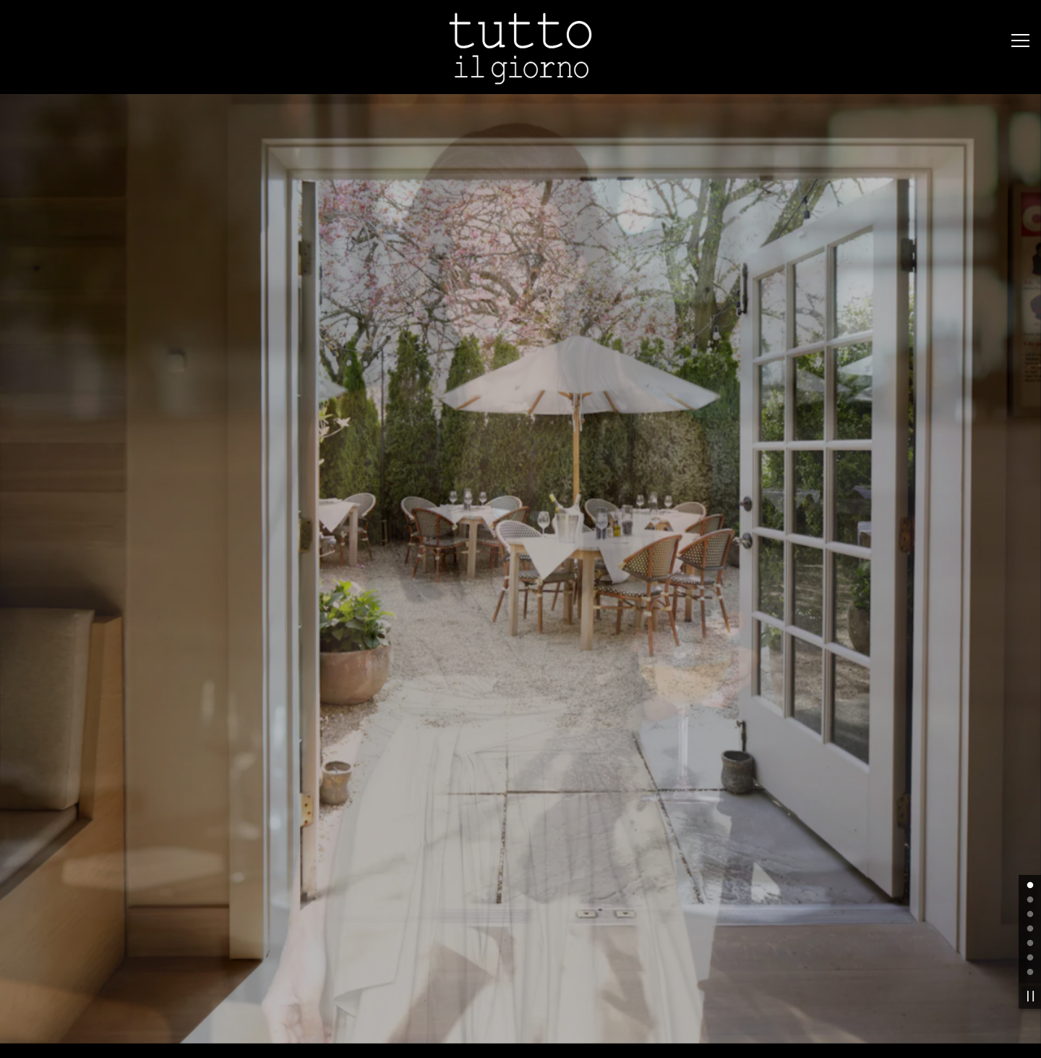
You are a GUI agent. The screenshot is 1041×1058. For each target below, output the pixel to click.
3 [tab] (1030, 833)
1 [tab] (1030, 804)
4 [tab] (1030, 848)
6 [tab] (1030, 877)
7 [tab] (1030, 891)
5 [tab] (1030, 862)
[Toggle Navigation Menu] (1020, 40)
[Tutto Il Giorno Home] (521, 47)
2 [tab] (1030, 819)
